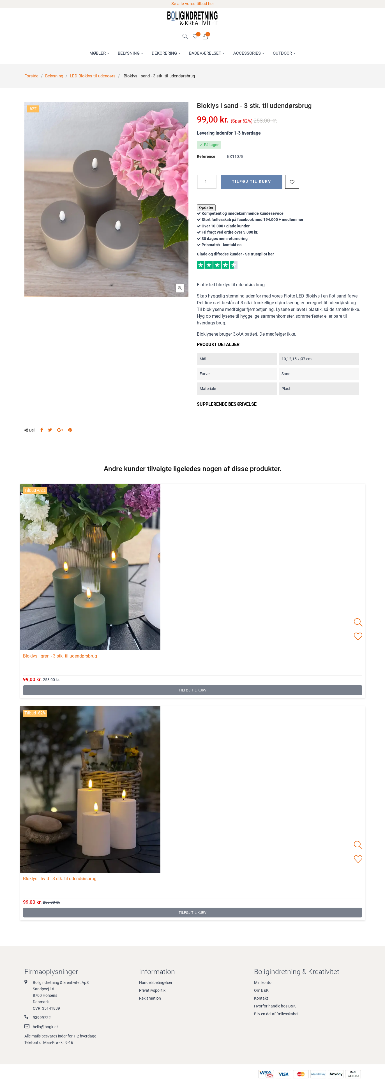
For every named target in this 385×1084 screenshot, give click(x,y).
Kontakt (261, 998)
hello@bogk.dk (46, 1027)
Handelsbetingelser (155, 982)
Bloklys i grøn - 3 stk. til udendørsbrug (60, 656)
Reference (206, 156)
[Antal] (206, 182)
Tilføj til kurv (251, 181)
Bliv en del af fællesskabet (276, 1014)
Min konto (262, 982)
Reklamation (150, 998)
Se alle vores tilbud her (192, 3)
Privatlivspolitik (152, 990)
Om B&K (261, 990)
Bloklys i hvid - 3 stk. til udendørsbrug (59, 878)
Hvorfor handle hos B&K (275, 1006)
